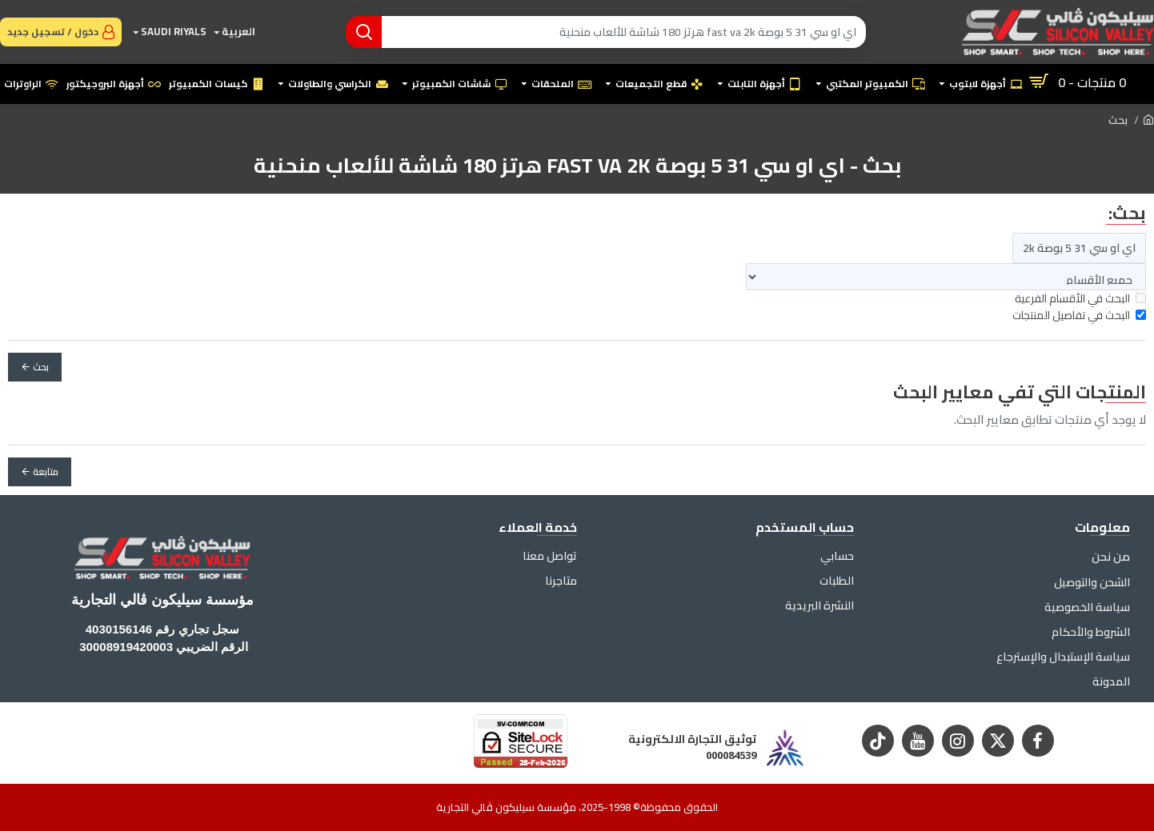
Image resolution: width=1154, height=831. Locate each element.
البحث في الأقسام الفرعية (1080, 298)
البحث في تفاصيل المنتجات (1079, 315)
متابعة (45, 471)
